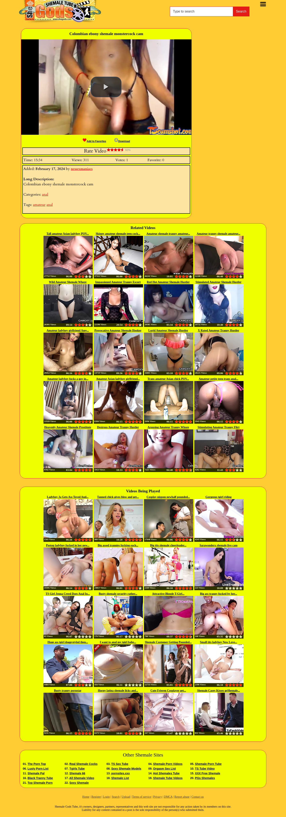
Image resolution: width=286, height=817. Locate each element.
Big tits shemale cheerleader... (168, 545)
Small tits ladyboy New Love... (218, 642)
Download (122, 141)
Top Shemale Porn (40, 782)
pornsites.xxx (120, 773)
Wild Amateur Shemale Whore (68, 282)
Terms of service (141, 796)
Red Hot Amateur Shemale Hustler (168, 282)
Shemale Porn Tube (208, 764)
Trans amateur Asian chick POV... (168, 378)
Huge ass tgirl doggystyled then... (67, 642)
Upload (126, 796)
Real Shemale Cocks (83, 764)
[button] (106, 87)
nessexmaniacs (82, 169)
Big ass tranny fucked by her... (218, 593)
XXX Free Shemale (207, 773)
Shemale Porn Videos (167, 764)
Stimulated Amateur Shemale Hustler (218, 282)
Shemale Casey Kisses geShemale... (218, 690)
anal (45, 194)
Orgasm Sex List (164, 768)
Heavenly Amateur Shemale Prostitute (67, 427)
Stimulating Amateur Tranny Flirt (218, 427)
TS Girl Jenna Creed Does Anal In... (68, 593)
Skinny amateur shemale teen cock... (118, 233)
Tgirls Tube (77, 768)
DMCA (168, 796)
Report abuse (181, 796)
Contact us (197, 796)
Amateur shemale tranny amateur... (168, 233)
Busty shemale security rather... (118, 593)
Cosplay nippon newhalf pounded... (168, 497)
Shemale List (120, 778)
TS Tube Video (205, 768)
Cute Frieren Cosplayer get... (168, 690)
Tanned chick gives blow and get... (118, 497)
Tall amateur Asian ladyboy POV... (68, 233)
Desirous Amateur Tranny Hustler (118, 427)
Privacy (157, 796)
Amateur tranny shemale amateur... (218, 233)
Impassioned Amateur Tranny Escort (118, 282)
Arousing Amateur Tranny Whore (168, 427)
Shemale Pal (36, 773)
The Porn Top (36, 764)
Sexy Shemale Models (126, 768)
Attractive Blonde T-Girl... (168, 593)
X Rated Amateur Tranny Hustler (218, 330)
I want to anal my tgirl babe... (118, 642)
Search (241, 11)
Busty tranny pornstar (67, 690)
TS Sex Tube (119, 764)
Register (96, 796)
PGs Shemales (205, 778)
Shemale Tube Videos (167, 778)
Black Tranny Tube (40, 778)
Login (106, 796)
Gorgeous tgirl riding (219, 497)
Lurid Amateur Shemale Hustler (168, 330)
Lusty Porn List (37, 768)
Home (85, 796)
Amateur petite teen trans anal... (218, 378)
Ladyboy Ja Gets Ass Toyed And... (67, 497)
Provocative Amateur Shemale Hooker (117, 330)
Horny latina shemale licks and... (118, 690)
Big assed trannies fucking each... (118, 545)
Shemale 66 (77, 773)
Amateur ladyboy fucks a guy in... (67, 378)
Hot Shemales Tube (166, 773)
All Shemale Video (81, 778)
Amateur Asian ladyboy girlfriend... (118, 378)
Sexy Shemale (79, 782)
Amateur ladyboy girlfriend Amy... (68, 330)
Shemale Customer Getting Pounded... (168, 642)
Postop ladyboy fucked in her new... (67, 545)
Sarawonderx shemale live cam (219, 545)
